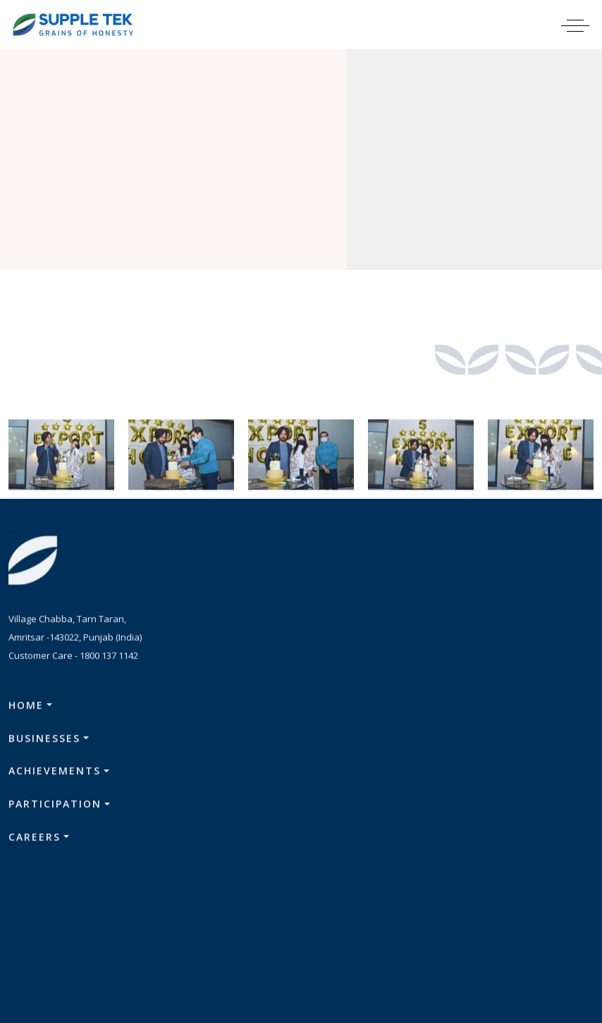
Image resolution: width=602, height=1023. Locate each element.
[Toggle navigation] (584, 24)
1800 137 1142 (109, 659)
